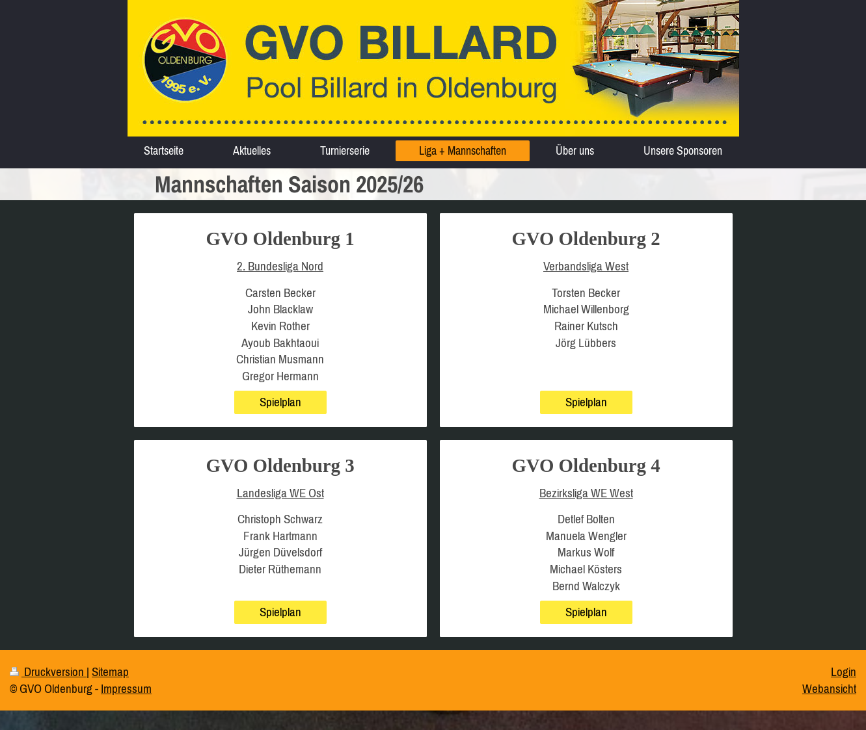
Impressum (126, 688)
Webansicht (829, 688)
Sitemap (110, 671)
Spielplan (280, 402)
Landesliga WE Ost (280, 493)
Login (843, 671)
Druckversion (48, 671)
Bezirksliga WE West (586, 493)
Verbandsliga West (586, 266)
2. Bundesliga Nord (280, 266)
